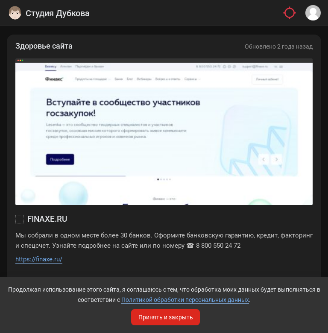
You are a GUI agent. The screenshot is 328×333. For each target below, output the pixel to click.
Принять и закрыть (165, 317)
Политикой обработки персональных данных (185, 299)
